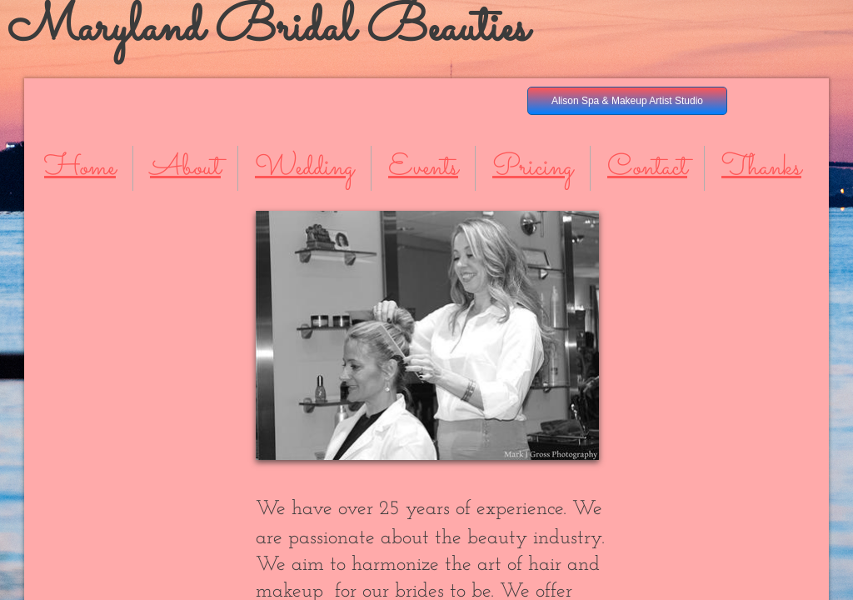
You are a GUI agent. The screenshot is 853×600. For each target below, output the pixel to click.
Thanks (761, 168)
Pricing (532, 168)
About (185, 168)
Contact (647, 168)
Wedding (304, 168)
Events (423, 168)
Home (80, 168)
